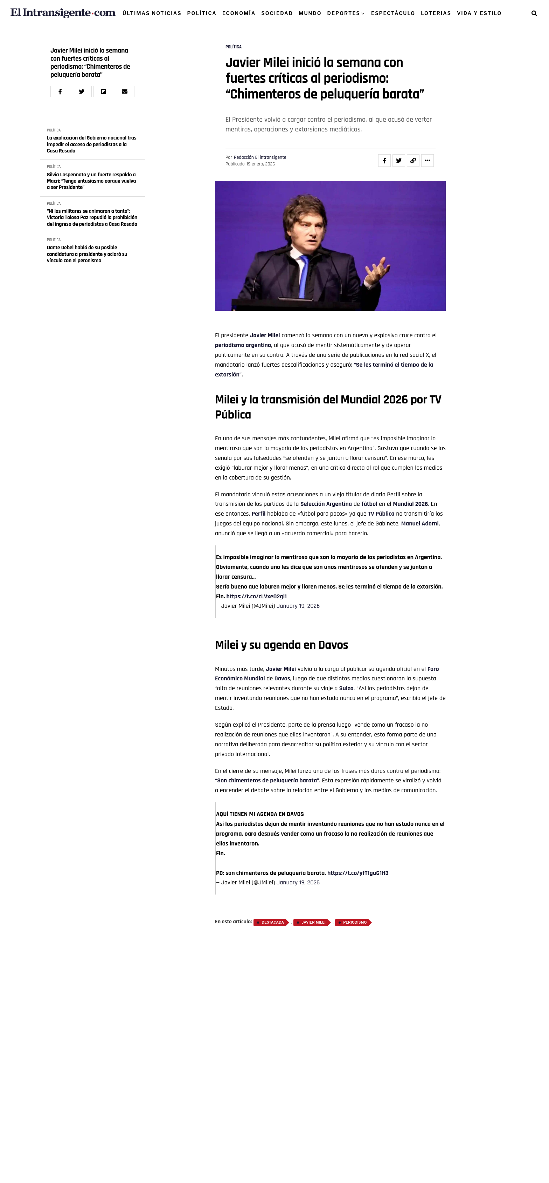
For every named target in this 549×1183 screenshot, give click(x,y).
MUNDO (310, 13)
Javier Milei (265, 335)
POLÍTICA (202, 13)
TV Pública (381, 514)
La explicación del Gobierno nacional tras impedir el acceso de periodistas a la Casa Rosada (91, 144)
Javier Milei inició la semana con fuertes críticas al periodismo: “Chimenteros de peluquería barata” (90, 63)
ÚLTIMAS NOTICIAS (152, 13)
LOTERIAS (436, 13)
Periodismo (355, 922)
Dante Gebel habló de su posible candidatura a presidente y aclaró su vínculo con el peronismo (87, 254)
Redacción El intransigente (260, 157)
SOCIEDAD (277, 13)
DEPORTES (343, 13)
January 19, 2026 (298, 606)
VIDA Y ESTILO (479, 13)
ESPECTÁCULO (393, 13)
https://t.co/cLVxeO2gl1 (257, 596)
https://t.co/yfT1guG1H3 (358, 873)
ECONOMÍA (239, 13)
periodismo (229, 345)
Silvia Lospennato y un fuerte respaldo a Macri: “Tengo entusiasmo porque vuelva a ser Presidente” (91, 181)
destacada (273, 922)
